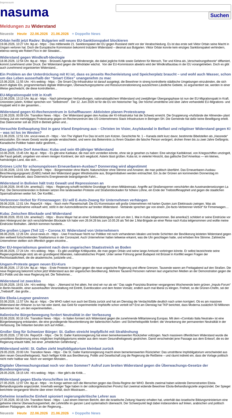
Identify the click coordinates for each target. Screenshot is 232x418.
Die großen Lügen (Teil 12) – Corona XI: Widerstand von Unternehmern (59, 230)
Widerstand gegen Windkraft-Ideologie (32, 57)
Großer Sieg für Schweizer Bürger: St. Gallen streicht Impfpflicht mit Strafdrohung (69, 332)
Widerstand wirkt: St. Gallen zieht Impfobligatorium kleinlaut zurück (57, 349)
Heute (22, 34)
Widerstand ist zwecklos (20, 281)
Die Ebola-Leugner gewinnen (24, 298)
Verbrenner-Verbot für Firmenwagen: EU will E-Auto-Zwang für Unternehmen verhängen (74, 200)
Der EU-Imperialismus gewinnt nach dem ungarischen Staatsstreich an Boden (65, 247)
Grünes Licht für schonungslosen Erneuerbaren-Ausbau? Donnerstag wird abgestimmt (73, 166)
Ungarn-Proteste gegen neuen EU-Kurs (33, 264)
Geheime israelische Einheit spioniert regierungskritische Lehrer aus (58, 396)
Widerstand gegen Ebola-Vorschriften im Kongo (40, 379)
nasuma (24, 12)
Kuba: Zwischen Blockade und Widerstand (36, 214)
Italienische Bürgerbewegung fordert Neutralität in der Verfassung (55, 315)
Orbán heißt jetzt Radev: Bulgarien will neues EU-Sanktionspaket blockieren (64, 40)
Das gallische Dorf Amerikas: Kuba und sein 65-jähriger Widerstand (57, 149)
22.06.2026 (39, 34)
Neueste (7, 34)
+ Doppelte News (86, 34)
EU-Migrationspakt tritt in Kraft (25, 95)
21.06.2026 (60, 34)
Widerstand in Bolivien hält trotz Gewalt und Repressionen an (52, 183)
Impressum (7, 2)
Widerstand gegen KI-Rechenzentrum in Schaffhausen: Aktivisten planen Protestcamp (72, 112)
